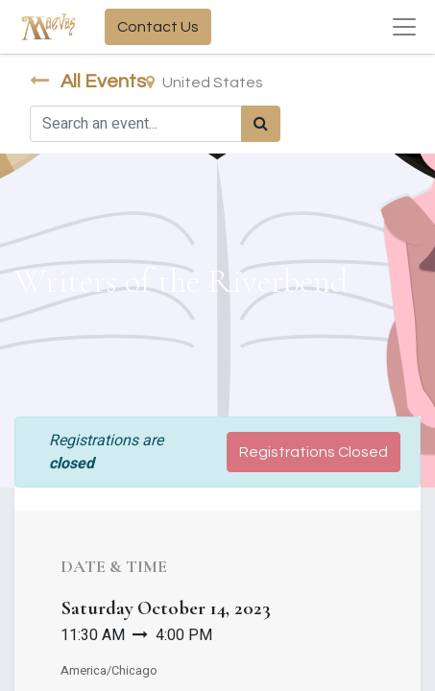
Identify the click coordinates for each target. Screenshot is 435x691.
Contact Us (158, 27)
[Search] (260, 124)
